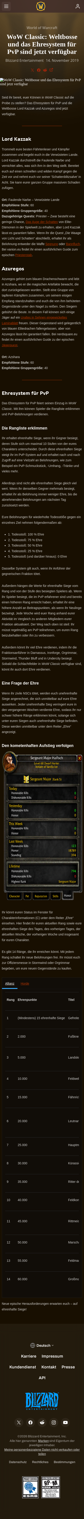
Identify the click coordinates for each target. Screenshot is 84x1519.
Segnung (51, 244)
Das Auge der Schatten (42, 222)
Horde (25, 983)
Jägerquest (9, 345)
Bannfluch (73, 244)
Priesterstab (23, 255)
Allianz (9, 983)
